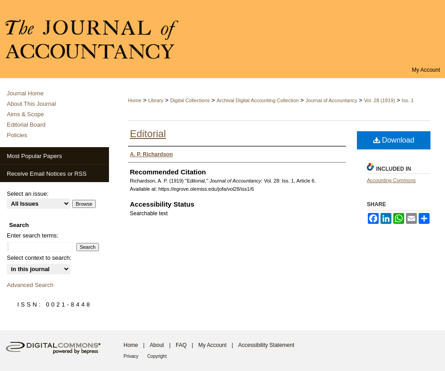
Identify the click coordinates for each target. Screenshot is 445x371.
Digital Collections (190, 100)
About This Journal (31, 103)
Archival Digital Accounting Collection (258, 100)
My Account (212, 345)
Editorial (148, 133)
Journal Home (25, 93)
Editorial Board (26, 124)
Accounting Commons (391, 180)
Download (394, 140)
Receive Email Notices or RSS (47, 173)
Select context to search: (39, 257)
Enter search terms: (32, 235)
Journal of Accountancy (331, 100)
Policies (17, 135)
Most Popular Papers (34, 156)
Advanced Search (30, 285)
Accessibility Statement (266, 345)
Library (155, 100)
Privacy (131, 356)
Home (134, 100)
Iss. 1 (408, 100)
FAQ (181, 345)
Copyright (157, 356)
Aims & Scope (25, 114)
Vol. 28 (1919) (379, 100)
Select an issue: (28, 193)
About (157, 345)
